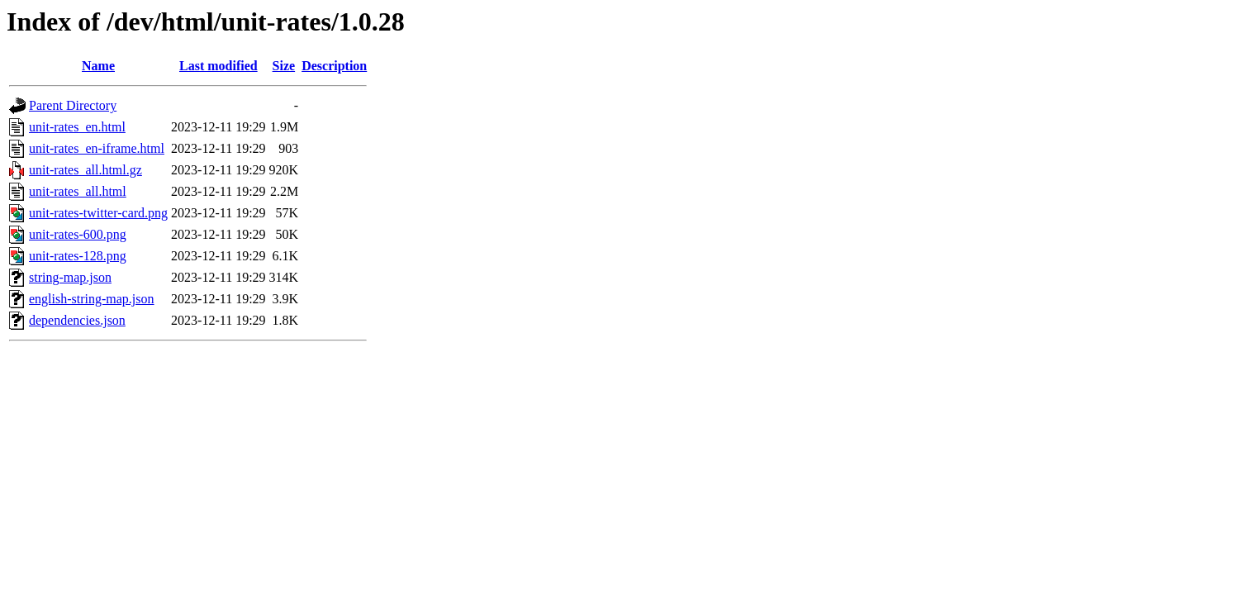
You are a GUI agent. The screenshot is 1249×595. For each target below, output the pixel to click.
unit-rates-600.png (77, 234)
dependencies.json (77, 320)
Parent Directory (72, 105)
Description (334, 66)
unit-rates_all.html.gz (85, 170)
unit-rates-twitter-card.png (98, 213)
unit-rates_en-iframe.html (96, 148)
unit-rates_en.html (77, 127)
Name (98, 66)
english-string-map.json (91, 299)
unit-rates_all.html (77, 191)
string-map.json (70, 277)
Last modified (218, 66)
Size (284, 66)
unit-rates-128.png (77, 256)
